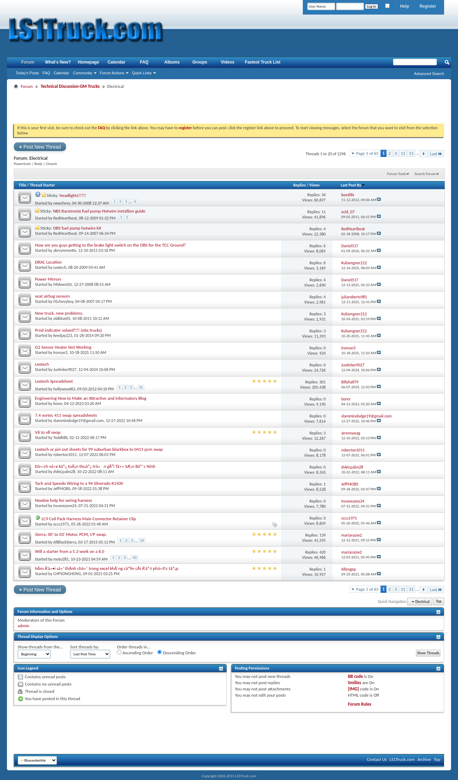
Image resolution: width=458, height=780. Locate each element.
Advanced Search (429, 74)
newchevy (61, 202)
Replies (299, 185)
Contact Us (377, 759)
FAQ (46, 73)
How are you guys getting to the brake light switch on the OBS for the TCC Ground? (110, 245)
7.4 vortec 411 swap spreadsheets (66, 415)
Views (314, 185)
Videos (227, 62)
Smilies (354, 682)
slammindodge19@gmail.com (78, 420)
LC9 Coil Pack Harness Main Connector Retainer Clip (89, 518)
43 (134, 557)
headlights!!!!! (73, 195)
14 (142, 540)
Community (82, 73)
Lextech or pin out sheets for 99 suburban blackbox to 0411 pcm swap (99, 449)
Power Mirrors (48, 279)
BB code (355, 676)
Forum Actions (112, 73)
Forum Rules (359, 704)
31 (141, 387)
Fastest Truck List (262, 62)
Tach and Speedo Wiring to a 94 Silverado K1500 (79, 483)
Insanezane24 (64, 505)
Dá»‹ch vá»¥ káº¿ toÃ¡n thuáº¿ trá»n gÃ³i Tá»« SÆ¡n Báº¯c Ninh (95, 466)
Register (427, 6)
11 (403, 153)
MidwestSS (62, 284)
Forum (27, 62)
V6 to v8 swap (48, 432)
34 (324, 194)
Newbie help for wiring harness (63, 500)
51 (411, 153)
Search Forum (425, 174)
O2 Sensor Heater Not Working (63, 347)
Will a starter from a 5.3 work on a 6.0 (69, 551)
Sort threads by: (84, 646)
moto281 (60, 558)
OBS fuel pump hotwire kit (77, 228)
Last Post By (353, 185)
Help (404, 6)
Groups (199, 62)
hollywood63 (64, 388)
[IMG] (353, 688)
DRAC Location (48, 262)
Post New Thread (40, 147)
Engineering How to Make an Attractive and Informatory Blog (91, 398)
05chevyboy (63, 301)
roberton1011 (65, 454)
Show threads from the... (40, 646)
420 (322, 552)
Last (436, 153)
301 (322, 382)
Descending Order (176, 652)
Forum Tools (396, 174)
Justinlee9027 (64, 369)
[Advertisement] (228, 106)
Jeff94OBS (61, 488)
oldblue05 (61, 318)
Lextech (59, 267)
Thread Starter (42, 185)
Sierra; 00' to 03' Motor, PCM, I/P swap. (71, 534)
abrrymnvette (64, 250)
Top (438, 601)
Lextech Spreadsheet (54, 381)
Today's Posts (27, 73)
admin (23, 625)
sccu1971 (61, 524)
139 (322, 535)
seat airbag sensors (52, 296)
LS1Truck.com (402, 759)
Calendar (61, 73)
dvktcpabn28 (64, 471)
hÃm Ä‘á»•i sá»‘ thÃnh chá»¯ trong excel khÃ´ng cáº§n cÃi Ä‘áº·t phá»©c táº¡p (106, 568)
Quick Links (142, 73)
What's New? (58, 62)
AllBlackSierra (64, 541)
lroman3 (60, 352)
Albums (172, 62)
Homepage (88, 62)
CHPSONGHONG (67, 573)
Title (22, 185)
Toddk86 (60, 437)
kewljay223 (62, 335)
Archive (424, 759)
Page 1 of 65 (367, 153)
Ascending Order (135, 652)
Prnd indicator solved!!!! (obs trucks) (68, 330)
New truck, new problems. (59, 313)
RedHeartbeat (65, 218)
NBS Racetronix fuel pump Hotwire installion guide (99, 211)
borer (57, 403)
